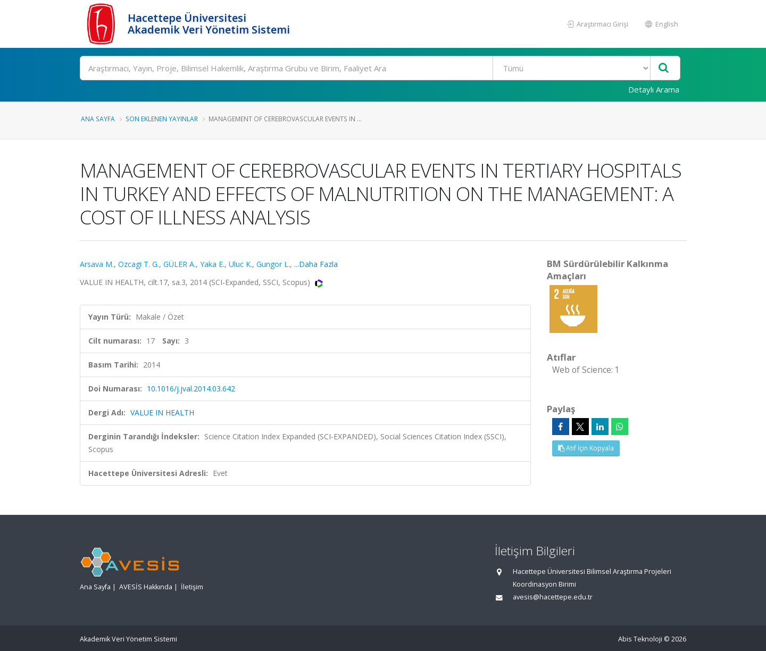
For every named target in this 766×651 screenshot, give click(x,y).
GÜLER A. (179, 264)
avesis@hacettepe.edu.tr (553, 597)
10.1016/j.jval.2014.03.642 (191, 388)
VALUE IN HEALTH (162, 412)
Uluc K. (240, 264)
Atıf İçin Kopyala (586, 448)
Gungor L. (273, 264)
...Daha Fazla (316, 264)
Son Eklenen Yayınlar (162, 118)
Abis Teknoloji (640, 639)
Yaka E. (212, 264)
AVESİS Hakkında (145, 586)
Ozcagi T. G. (138, 264)
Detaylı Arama (653, 89)
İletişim (192, 586)
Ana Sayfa (98, 118)
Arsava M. (97, 264)
